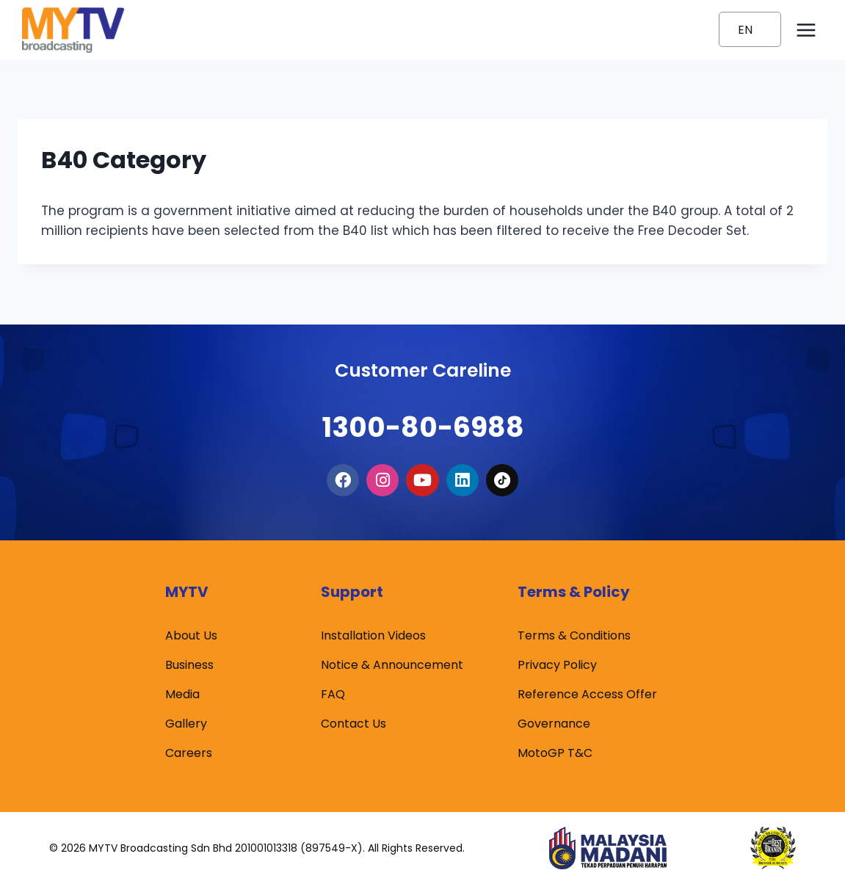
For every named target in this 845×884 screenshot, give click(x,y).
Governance (554, 723)
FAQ (333, 694)
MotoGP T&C (555, 752)
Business (189, 664)
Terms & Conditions (574, 635)
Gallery (186, 723)
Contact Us (353, 723)
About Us (191, 635)
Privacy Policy (557, 664)
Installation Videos (373, 635)
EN (745, 29)
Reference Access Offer (587, 694)
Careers (188, 752)
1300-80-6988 (422, 415)
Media (182, 694)
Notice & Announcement (392, 664)
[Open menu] (805, 30)
